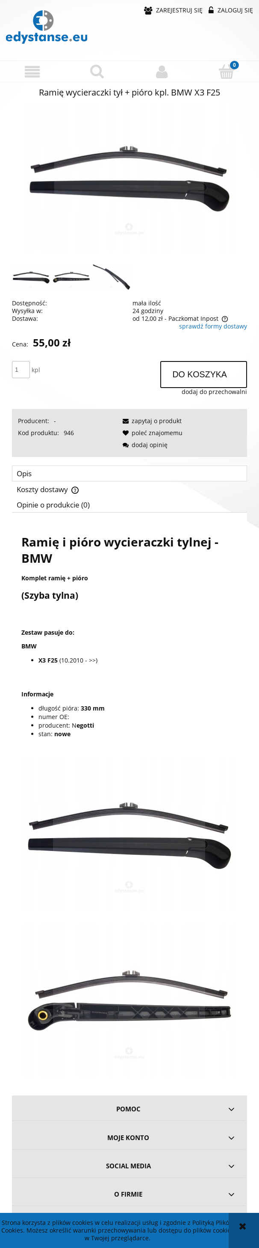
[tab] (129, 473)
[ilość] (21, 369)
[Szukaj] (97, 71)
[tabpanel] (129, 801)
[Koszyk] (227, 71)
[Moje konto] (162, 71)
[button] (32, 72)
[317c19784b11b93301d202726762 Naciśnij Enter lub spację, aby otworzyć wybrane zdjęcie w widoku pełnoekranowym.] (129, 177)
